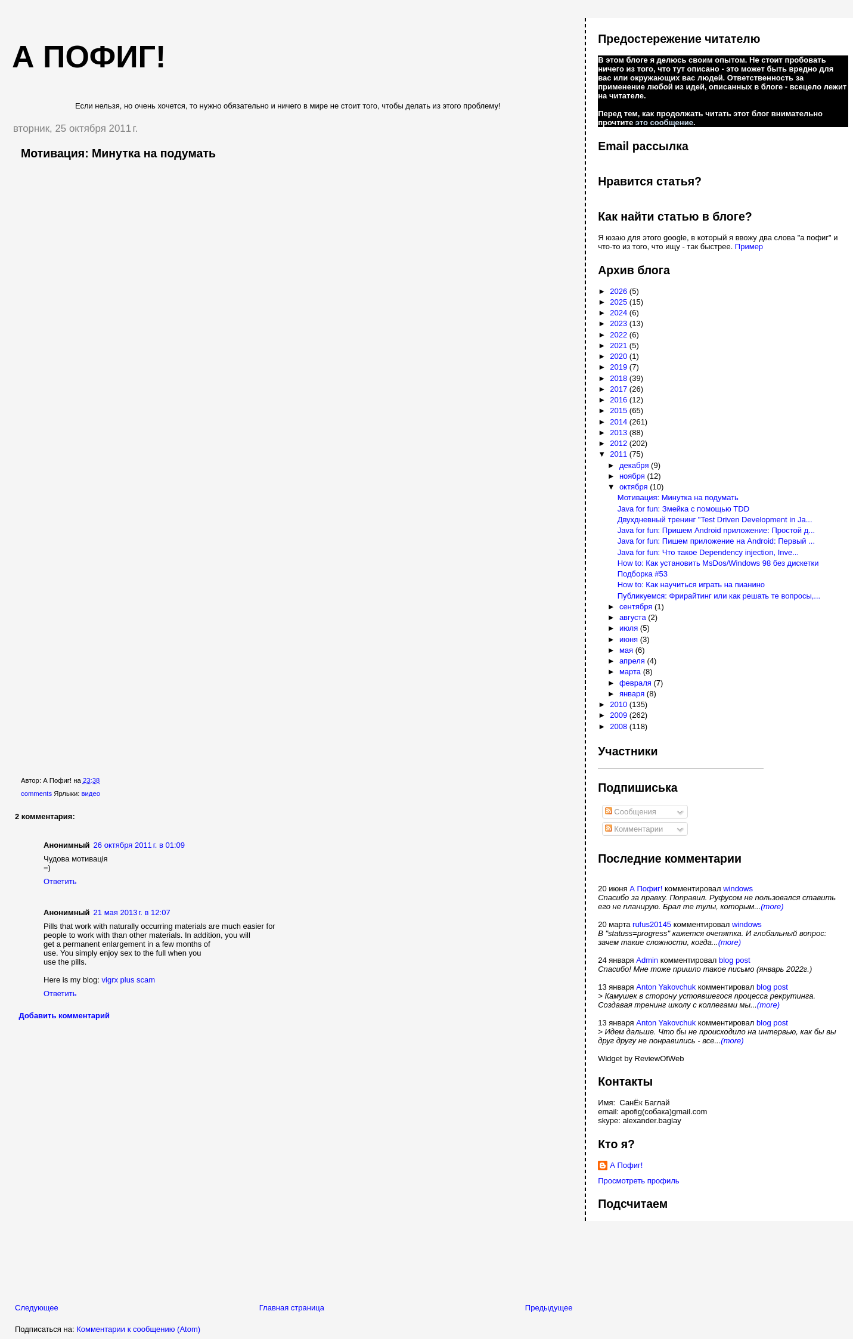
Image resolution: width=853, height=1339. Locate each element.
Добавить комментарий (64, 1015)
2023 (619, 323)
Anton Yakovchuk (666, 986)
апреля (633, 660)
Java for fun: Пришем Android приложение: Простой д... (716, 530)
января (633, 693)
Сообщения (630, 811)
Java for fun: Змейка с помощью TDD (683, 508)
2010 (619, 704)
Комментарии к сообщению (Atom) (138, 1329)
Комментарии (634, 829)
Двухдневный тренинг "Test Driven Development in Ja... (715, 519)
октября (634, 486)
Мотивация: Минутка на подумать (118, 153)
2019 (619, 366)
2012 (619, 443)
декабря (635, 465)
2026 (619, 291)
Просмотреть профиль (638, 1180)
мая (627, 650)
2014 (619, 421)
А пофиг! (89, 56)
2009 (619, 715)
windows (738, 888)
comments (36, 793)
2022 (619, 334)
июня (629, 639)
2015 (619, 410)
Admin (647, 960)
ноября (633, 476)
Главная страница (291, 1307)
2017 (619, 389)
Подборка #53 (643, 573)
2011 (619, 454)
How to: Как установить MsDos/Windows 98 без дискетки (718, 563)
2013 (619, 432)
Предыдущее (549, 1307)
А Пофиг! (645, 888)
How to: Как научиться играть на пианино (691, 584)
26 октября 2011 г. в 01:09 (139, 845)
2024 (619, 312)
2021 (619, 345)
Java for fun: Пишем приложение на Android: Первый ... (716, 541)
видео (91, 793)
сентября (637, 606)
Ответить (60, 881)
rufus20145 (651, 924)
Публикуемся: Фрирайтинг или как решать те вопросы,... (719, 595)
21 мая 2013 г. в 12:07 (132, 912)
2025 (619, 301)
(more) (772, 906)
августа (633, 617)
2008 (619, 726)
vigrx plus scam (129, 979)
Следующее (36, 1307)
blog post (734, 960)
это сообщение (664, 122)
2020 (619, 356)
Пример (749, 246)
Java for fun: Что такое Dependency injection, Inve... (708, 552)
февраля (636, 682)
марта (631, 671)
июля (629, 628)
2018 (619, 378)
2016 (619, 399)
